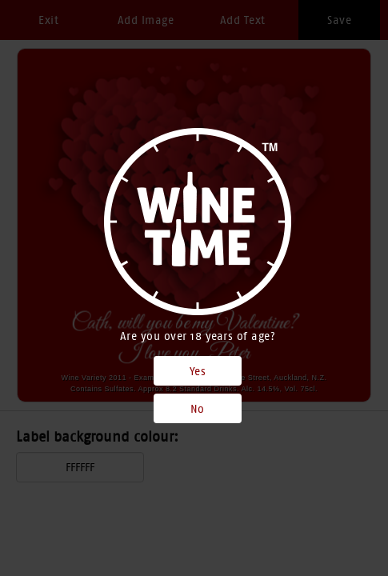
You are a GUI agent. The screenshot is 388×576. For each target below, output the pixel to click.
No (197, 408)
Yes (198, 371)
